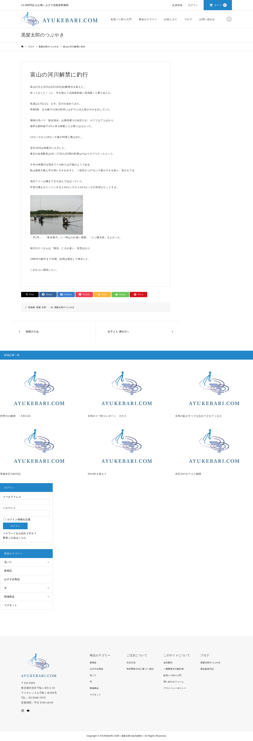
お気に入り (170, 19)
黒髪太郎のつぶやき (64, 307)
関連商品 (9, 596)
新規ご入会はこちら (14, 537)
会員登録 (177, 5)
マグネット (10, 605)
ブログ (188, 19)
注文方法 (131, 662)
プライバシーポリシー (175, 688)
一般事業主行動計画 (174, 669)
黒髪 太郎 (41, 307)
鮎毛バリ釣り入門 (121, 19)
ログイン (193, 5)
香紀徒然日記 (207, 669)
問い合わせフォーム (174, 681)
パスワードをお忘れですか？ (20, 533)
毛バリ (8, 562)
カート (220, 5)
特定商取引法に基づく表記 (140, 669)
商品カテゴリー (148, 19)
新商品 (8, 570)
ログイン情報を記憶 (17, 519)
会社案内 (168, 662)
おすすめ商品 (12, 579)
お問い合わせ (207, 19)
